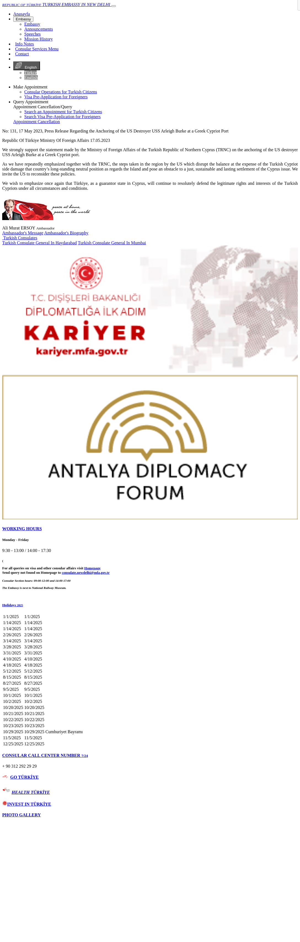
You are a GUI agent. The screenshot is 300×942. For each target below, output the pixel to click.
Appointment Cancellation (36, 121)
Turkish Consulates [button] (19, 238)
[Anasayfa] (21, 14)
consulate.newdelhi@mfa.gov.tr (85, 572)
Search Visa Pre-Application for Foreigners (62, 116)
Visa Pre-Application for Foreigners (56, 96)
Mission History (38, 39)
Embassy (23, 19)
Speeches (32, 34)
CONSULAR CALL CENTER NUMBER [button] (45, 755)
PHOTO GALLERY (21, 815)
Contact (22, 54)
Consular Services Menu (36, 49)
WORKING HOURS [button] (22, 528)
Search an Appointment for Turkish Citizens (63, 111)
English (26, 65)
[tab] (150, 528)
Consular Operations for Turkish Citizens (60, 92)
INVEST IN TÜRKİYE (26, 804)
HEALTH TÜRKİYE (31, 792)
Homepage (92, 568)
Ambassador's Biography (66, 233)
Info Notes (24, 44)
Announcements (38, 29)
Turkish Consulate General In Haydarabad (39, 242)
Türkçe (30, 72)
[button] (150, 605)
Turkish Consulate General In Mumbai (112, 242)
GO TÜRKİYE (24, 777)
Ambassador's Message (22, 233)
